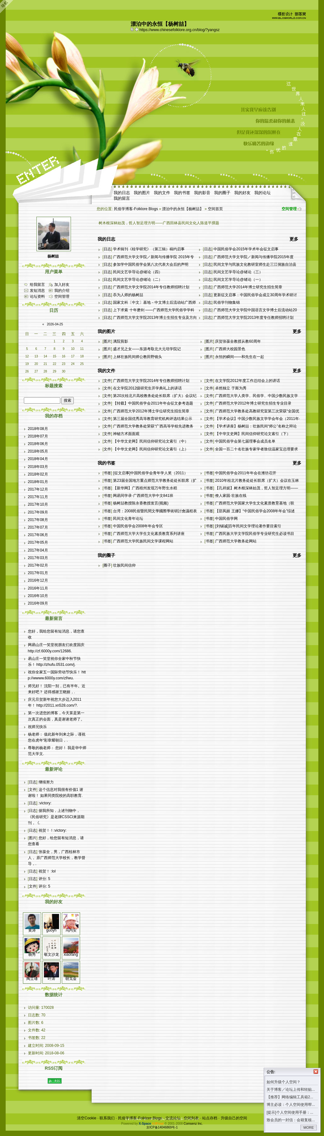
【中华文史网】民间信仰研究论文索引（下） (252, 434)
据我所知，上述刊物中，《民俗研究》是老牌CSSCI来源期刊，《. (56, 816)
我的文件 (162, 192)
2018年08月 (38, 429)
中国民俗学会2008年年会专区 (138, 526)
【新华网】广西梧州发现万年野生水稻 (145, 488)
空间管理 (289, 209)
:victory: (45, 803)
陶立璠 (32, 978)
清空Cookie (86, 1118)
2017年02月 (38, 565)
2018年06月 (38, 444)
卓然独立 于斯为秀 (230, 388)
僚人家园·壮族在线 (230, 495)
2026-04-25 (55, 324)
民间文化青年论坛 (128, 518)
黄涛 (32, 930)
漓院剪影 (120, 341)
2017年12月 (38, 489)
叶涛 (51, 978)
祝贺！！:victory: (53, 830)
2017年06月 (38, 535)
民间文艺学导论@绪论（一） (237, 279)
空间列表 (191, 1118)
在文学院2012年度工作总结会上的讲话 (247, 380)
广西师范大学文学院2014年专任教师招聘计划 (151, 287)
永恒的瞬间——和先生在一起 (239, 357)
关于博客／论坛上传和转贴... (291, 1089)
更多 (293, 239)
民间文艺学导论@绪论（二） (137, 279)
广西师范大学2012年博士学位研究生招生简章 (151, 411)
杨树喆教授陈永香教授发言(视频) (140, 503)
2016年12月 (38, 580)
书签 (107, 473)
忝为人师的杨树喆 (128, 295)
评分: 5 (44, 879)
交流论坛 (173, 1118)
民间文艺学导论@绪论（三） (237, 272)
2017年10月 (38, 504)
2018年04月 (38, 459)
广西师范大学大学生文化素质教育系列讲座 (149, 533)
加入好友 (61, 284)
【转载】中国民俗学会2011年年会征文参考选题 (153, 403)
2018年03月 (38, 467)
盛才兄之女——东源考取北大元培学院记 (147, 349)
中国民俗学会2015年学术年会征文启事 (245, 249)
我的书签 (182, 192)
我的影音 (202, 192)
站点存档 (209, 1118)
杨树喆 (53, 256)
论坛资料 (37, 296)
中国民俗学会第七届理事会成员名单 (245, 441)
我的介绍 (61, 290)
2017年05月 (38, 542)
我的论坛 (262, 192)
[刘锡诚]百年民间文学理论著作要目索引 (248, 526)
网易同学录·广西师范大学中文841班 (143, 495)
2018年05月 (38, 451)
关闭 (316, 1071)
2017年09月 (38, 512)
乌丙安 (71, 930)
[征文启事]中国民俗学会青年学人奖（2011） (150, 473)
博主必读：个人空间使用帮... (291, 1104)
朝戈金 (71, 978)
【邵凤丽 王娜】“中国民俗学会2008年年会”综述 (255, 511)
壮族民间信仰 (124, 565)
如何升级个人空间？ (283, 1082)
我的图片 (142, 192)
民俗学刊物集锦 (226, 302)
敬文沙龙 (51, 954)
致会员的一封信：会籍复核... (291, 1120)
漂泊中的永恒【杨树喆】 (182, 209)
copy (133, 29)
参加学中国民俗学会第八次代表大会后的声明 (150, 264)
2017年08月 (38, 520)
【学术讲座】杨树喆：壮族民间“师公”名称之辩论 (256, 426)
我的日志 (122, 192)
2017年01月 (38, 573)
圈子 (107, 565)
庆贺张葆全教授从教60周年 (238, 341)
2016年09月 (38, 603)
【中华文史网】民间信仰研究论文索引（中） (150, 441)
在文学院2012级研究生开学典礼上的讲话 (147, 388)
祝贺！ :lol (47, 871)
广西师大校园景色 (230, 349)
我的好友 (242, 192)
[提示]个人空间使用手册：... (290, 1112)
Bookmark (137, 29)
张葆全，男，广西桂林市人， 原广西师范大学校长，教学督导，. (56, 858)
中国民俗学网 (226, 518)
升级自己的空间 (234, 1118)
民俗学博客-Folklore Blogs (136, 209)
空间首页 (215, 209)
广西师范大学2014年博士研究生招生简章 (247, 287)
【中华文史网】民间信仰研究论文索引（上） (150, 449)
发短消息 (37, 290)
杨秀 (32, 954)
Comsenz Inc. (193, 1123)
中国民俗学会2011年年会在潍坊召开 (245, 473)
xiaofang (71, 954)
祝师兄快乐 (37, 727)
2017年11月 (38, 497)
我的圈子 (222, 192)
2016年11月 (38, 588)
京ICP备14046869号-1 (162, 1127)
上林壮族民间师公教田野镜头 (137, 357)
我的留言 (122, 198)
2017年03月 (38, 558)
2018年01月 (38, 482)
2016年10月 (38, 596)
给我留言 (37, 284)
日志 (107, 249)
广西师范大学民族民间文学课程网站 (143, 541)
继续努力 (46, 782)
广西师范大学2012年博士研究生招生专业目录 (253, 403)
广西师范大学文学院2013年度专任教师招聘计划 (253, 317)
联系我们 (107, 1118)
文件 (107, 380)
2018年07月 (38, 436)
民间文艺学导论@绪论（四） (137, 272)
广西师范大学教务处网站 (235, 541)
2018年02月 (38, 474)
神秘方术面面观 (126, 434)
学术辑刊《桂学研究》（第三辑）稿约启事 (149, 249)
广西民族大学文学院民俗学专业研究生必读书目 (254, 533)
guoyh (51, 930)
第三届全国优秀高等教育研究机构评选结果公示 (152, 418)
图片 (107, 341)
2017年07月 (38, 527)
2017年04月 (38, 550)
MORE (309, 1127)
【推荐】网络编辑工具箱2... (290, 1097)
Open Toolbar (8, 7)
